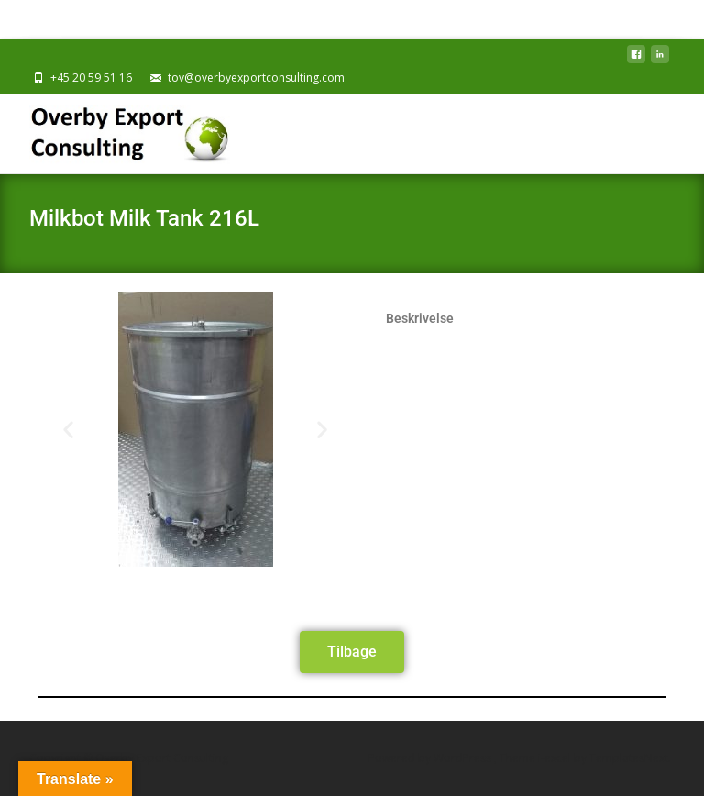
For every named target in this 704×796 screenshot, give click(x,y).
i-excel (556, 758)
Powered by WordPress (431, 758)
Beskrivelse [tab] (420, 318)
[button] (68, 429)
